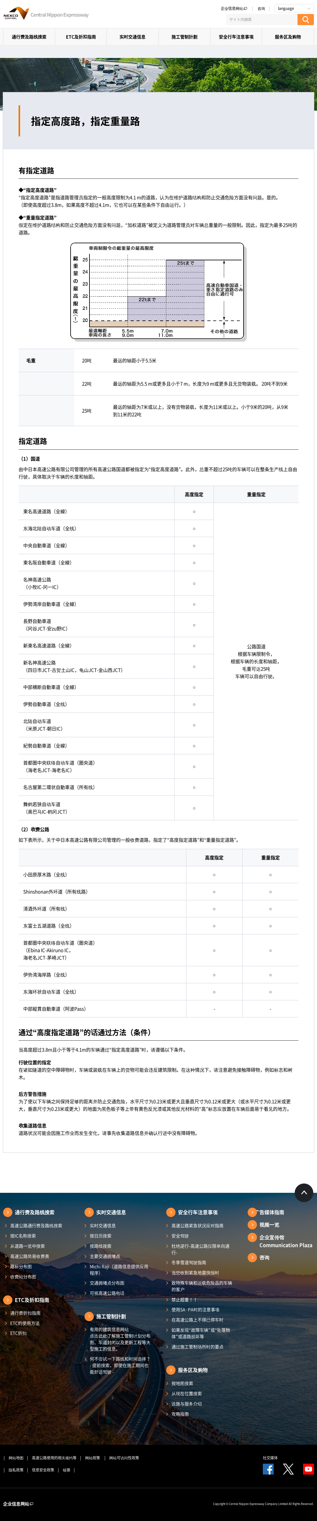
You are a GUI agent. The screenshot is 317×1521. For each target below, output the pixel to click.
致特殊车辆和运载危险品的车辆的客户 (202, 1286)
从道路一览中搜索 (27, 1246)
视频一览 (269, 1224)
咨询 (261, 8)
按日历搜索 (100, 1235)
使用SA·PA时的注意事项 (195, 1309)
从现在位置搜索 (187, 1393)
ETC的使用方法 (25, 1323)
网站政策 (93, 1458)
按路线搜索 (100, 1246)
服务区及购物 (288, 36)
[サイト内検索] (261, 19)
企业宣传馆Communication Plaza (285, 1241)
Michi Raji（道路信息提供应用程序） (119, 1269)
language (286, 8)
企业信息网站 (234, 8)
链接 (66, 1470)
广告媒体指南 (269, 1212)
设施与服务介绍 (187, 1403)
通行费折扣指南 (25, 1313)
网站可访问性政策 (124, 1458)
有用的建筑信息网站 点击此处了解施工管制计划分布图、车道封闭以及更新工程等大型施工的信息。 (120, 1339)
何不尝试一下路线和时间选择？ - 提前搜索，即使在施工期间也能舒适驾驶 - (120, 1365)
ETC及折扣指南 (81, 36)
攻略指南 (180, 1414)
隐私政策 (16, 1470)
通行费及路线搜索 (29, 36)
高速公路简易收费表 (29, 1256)
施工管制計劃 (185, 36)
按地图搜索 (182, 1383)
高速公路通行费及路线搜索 (36, 1225)
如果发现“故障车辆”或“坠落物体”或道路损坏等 (201, 1333)
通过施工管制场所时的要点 (198, 1346)
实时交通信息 (132, 36)
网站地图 (16, 1458)
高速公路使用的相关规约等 (54, 1458)
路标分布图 (21, 1266)
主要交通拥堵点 (105, 1256)
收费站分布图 (23, 1276)
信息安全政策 (43, 1470)
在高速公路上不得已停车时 (198, 1319)
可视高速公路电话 (107, 1293)
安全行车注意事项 (236, 36)
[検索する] (305, 19)
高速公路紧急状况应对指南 (198, 1225)
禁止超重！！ (185, 1299)
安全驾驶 (180, 1235)
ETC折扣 (18, 1333)
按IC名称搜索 (23, 1235)
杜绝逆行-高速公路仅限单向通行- (200, 1249)
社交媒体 (270, 1458)
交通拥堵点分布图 (107, 1283)
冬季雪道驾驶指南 (189, 1262)
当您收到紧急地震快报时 (195, 1272)
